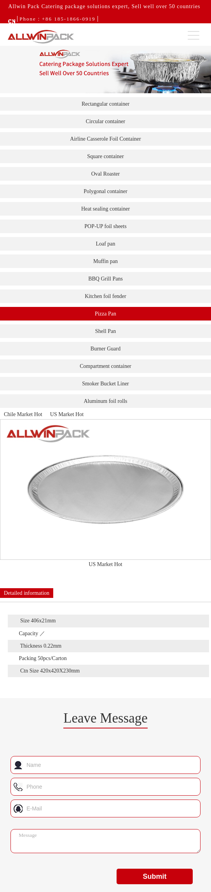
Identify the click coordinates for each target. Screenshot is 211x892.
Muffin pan (105, 261)
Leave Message (105, 718)
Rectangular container (105, 104)
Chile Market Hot (23, 414)
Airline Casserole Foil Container (105, 139)
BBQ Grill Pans (105, 279)
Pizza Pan (105, 314)
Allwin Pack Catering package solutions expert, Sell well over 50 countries (104, 6)
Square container (105, 156)
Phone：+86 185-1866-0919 (57, 19)
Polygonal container (105, 191)
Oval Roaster (105, 174)
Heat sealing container (105, 209)
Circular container (105, 121)
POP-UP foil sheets (105, 226)
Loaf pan (105, 244)
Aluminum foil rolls (105, 401)
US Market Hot (67, 414)
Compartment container (105, 366)
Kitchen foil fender (105, 296)
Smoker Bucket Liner (105, 384)
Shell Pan (105, 331)
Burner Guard (105, 349)
